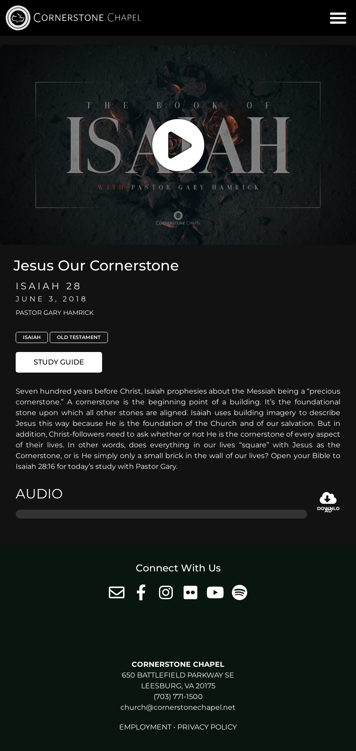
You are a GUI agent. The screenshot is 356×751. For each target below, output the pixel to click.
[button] (338, 17)
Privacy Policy (207, 727)
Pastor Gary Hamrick (55, 313)
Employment (145, 727)
